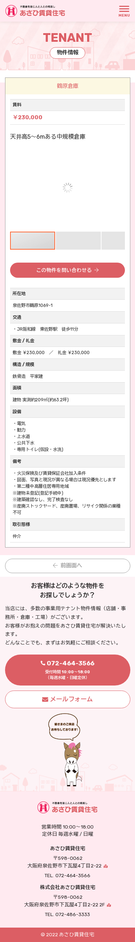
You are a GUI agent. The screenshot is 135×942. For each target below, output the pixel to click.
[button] (118, 155)
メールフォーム (71, 699)
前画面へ (71, 565)
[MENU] (124, 11)
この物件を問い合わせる (64, 270)
